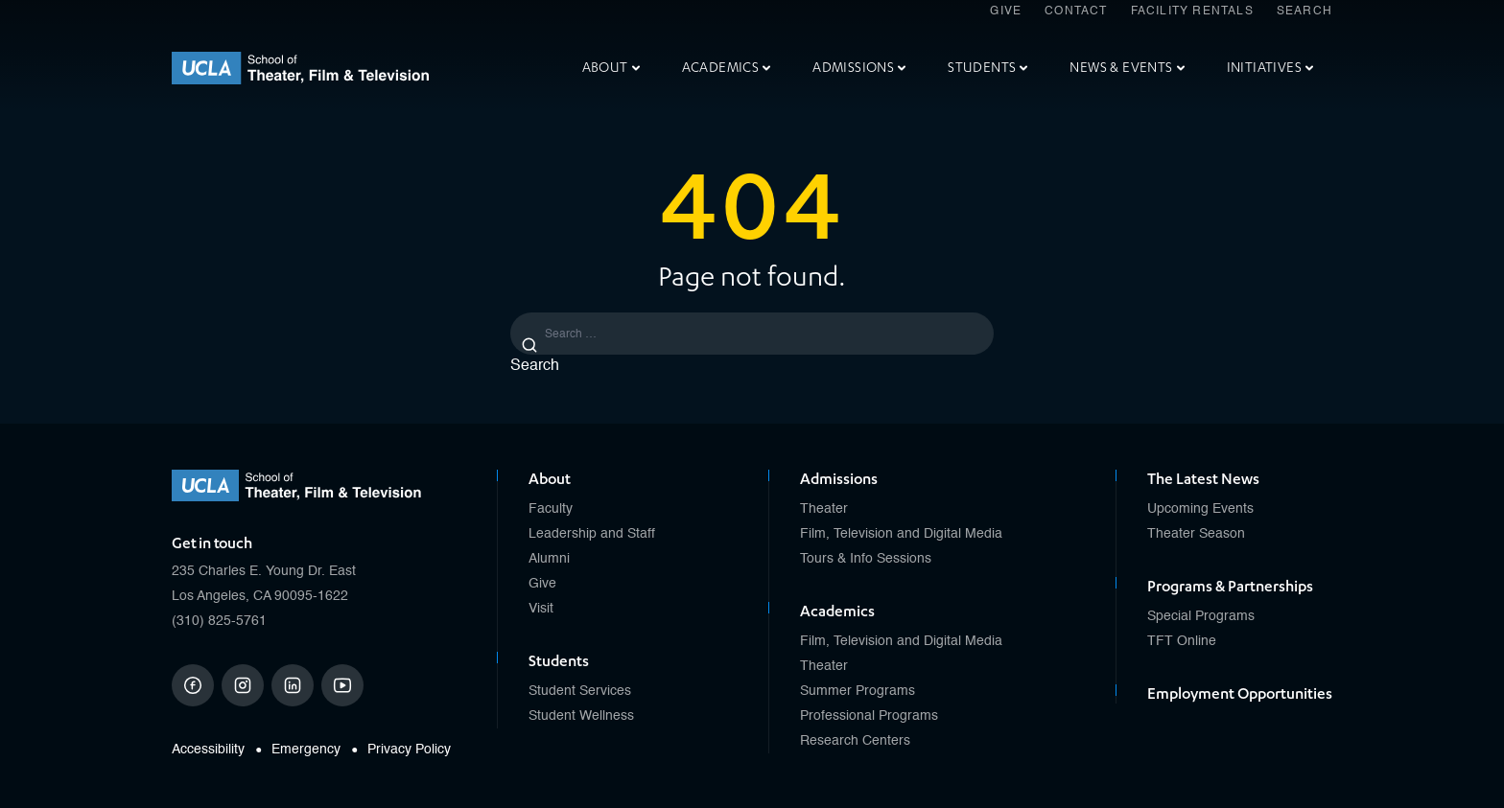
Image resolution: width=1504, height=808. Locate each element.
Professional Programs (869, 716)
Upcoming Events (1200, 509)
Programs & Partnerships (1230, 586)
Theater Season (1196, 534)
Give (1006, 11)
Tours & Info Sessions (865, 559)
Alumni (549, 559)
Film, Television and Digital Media (901, 534)
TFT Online (1181, 641)
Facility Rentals (1192, 11)
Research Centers (855, 741)
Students (987, 67)
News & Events (1126, 67)
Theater (824, 509)
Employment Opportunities (1239, 694)
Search (1304, 11)
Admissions (858, 67)
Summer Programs (857, 691)
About (611, 67)
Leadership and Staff (592, 534)
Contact (1076, 11)
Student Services (580, 691)
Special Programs (1201, 616)
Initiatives (1270, 67)
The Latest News (1203, 479)
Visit (541, 608)
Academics (726, 67)
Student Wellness (581, 716)
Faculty (551, 509)
